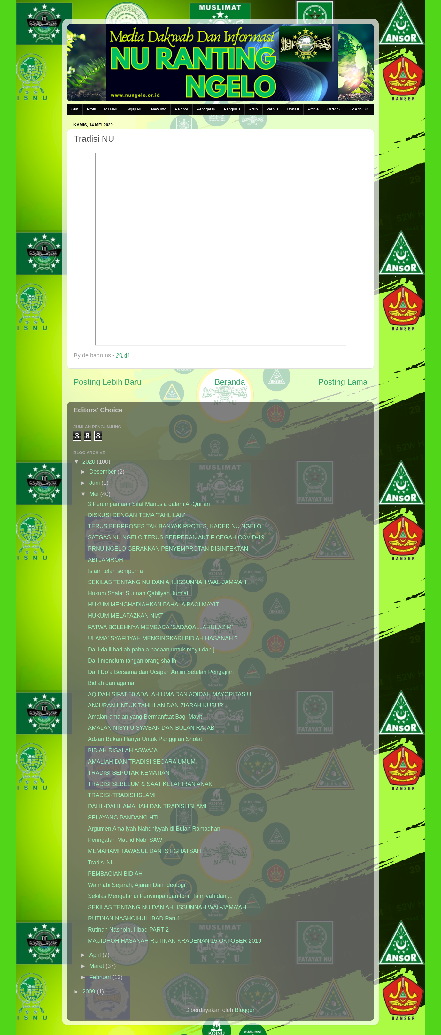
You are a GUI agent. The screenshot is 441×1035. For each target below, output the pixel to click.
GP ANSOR (358, 109)
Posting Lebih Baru (108, 381)
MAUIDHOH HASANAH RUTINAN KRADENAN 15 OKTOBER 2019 (174, 941)
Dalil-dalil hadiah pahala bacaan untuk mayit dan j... (153, 649)
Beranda (230, 381)
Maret (96, 966)
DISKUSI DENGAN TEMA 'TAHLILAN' (136, 515)
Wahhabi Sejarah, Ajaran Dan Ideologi (136, 885)
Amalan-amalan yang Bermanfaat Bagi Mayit (145, 716)
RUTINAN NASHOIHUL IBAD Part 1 (134, 918)
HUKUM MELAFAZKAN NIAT (125, 616)
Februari (100, 977)
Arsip (253, 109)
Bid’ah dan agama (111, 683)
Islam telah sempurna (115, 571)
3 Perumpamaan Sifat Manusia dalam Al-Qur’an (149, 504)
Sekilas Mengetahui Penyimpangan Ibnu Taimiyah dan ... (160, 896)
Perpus (273, 109)
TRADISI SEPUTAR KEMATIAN (128, 773)
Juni (94, 483)
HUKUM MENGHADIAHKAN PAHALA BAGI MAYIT (153, 604)
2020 (88, 462)
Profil (91, 109)
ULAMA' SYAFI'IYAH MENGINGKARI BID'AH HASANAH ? (163, 638)
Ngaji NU (135, 109)
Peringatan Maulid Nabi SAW (125, 840)
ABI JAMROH (105, 560)
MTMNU (111, 109)
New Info (158, 109)
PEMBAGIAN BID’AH (115, 874)
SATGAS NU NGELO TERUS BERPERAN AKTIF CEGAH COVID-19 (176, 537)
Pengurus (232, 109)
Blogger (244, 1010)
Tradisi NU (101, 862)
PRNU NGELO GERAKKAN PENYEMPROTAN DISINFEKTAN (168, 548)
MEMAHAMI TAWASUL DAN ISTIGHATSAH (144, 851)
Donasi (293, 109)
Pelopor (181, 109)
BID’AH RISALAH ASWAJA (123, 750)
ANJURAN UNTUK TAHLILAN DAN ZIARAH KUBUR (155, 705)
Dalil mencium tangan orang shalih (132, 661)
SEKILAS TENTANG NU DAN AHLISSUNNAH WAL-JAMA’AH (167, 582)
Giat (74, 109)
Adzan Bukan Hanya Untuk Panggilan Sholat (145, 739)
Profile (313, 109)
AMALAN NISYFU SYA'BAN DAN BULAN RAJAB (151, 728)
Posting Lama (343, 381)
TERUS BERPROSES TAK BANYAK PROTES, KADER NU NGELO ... (178, 526)
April (95, 955)
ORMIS (333, 109)
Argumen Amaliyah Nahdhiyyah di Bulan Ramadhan (154, 829)
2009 (88, 991)
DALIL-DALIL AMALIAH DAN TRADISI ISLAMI (147, 806)
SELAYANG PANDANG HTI (123, 817)
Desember (102, 471)
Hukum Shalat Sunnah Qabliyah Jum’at (138, 593)
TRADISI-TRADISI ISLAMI (122, 795)
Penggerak (206, 109)
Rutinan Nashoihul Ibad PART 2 (128, 929)
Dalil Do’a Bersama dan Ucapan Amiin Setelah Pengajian (161, 672)
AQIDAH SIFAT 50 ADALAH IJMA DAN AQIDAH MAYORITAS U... (172, 694)
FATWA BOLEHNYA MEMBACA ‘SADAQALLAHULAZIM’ (160, 627)
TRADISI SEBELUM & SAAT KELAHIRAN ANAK (150, 784)
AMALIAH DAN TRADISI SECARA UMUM (142, 761)
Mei (93, 494)
